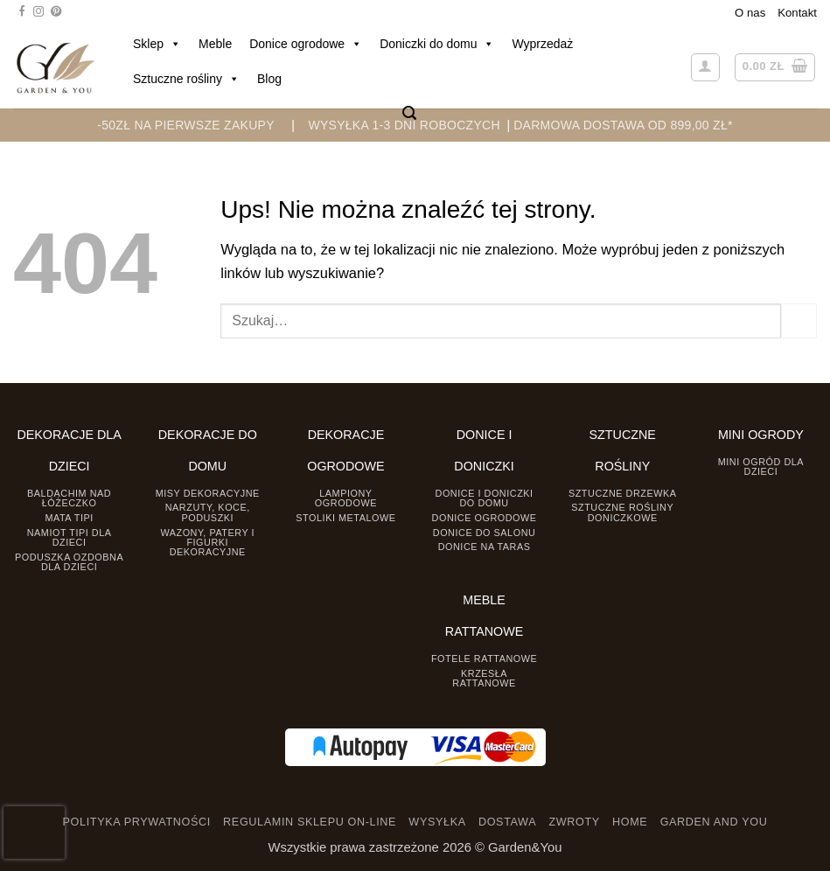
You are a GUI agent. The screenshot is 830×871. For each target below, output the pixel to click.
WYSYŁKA (436, 822)
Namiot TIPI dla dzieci (69, 537)
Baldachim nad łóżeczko (69, 498)
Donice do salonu (484, 532)
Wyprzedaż (542, 44)
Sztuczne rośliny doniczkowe (622, 512)
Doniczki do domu (437, 43)
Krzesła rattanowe (483, 678)
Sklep (157, 43)
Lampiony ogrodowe (346, 498)
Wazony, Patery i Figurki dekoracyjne (207, 542)
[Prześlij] (799, 320)
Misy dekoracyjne (208, 493)
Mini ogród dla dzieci (761, 466)
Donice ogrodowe (305, 43)
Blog (269, 79)
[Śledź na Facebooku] (22, 12)
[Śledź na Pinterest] (56, 12)
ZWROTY (573, 822)
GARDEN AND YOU (714, 822)
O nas (750, 12)
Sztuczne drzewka (622, 493)
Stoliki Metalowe (345, 517)
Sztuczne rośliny (186, 78)
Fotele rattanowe (484, 658)
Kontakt (797, 12)
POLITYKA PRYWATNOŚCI (137, 822)
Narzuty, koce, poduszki (207, 512)
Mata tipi (69, 517)
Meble (215, 44)
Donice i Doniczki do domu (485, 498)
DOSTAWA (507, 822)
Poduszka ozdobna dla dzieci (69, 562)
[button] (409, 113)
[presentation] (34, 832)
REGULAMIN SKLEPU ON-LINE (309, 822)
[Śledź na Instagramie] (38, 12)
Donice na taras (484, 546)
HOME (629, 822)
